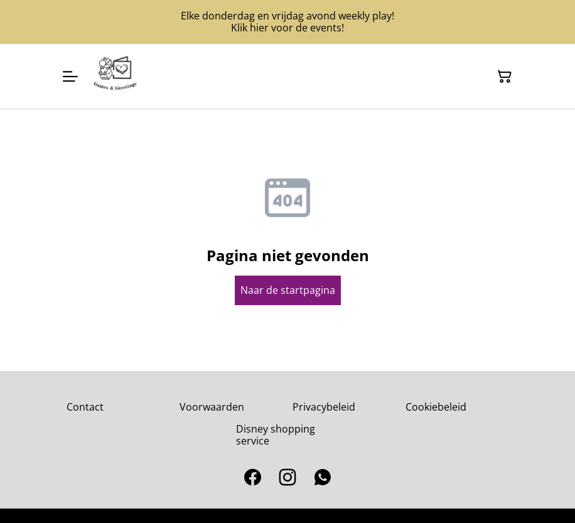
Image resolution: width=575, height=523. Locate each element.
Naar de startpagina (287, 290)
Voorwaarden (212, 407)
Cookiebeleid (436, 407)
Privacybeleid (324, 407)
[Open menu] (70, 76)
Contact (85, 407)
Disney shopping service (275, 435)
